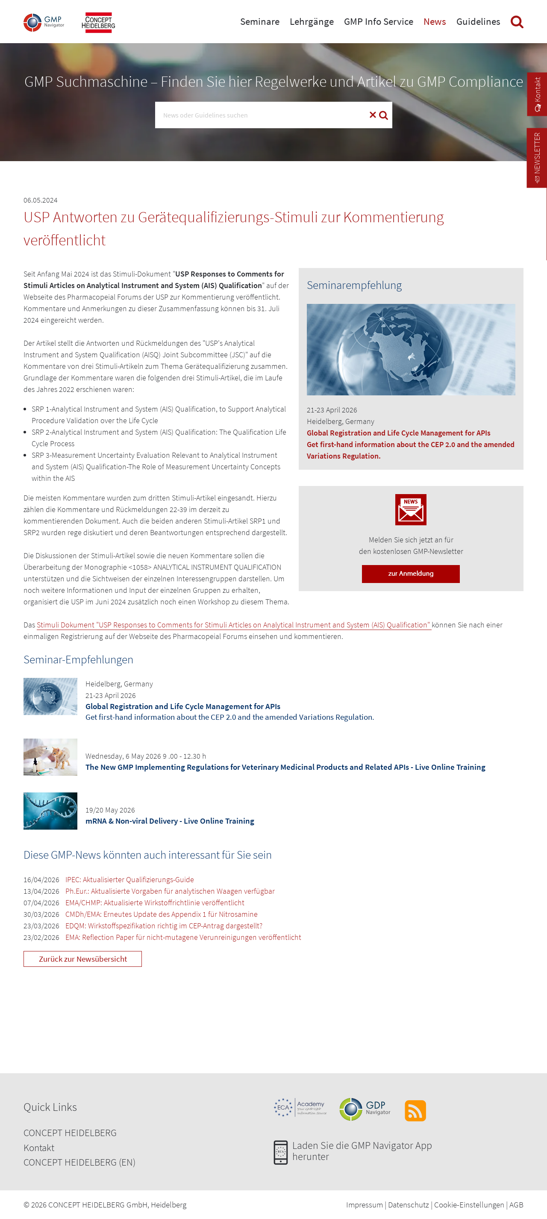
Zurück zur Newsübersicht (83, 959)
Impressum (364, 1204)
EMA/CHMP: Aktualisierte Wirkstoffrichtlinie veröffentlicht (154, 902)
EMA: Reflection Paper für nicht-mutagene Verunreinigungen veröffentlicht (183, 937)
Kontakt (39, 1147)
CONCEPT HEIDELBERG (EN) (79, 1162)
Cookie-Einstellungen (469, 1204)
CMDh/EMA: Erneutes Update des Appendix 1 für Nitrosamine (161, 914)
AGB (516, 1204)
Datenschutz (408, 1204)
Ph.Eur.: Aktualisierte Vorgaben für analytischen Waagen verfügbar (170, 891)
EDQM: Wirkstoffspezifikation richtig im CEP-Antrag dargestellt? (163, 925)
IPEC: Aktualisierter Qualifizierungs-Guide (129, 879)
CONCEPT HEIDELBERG (70, 1132)
